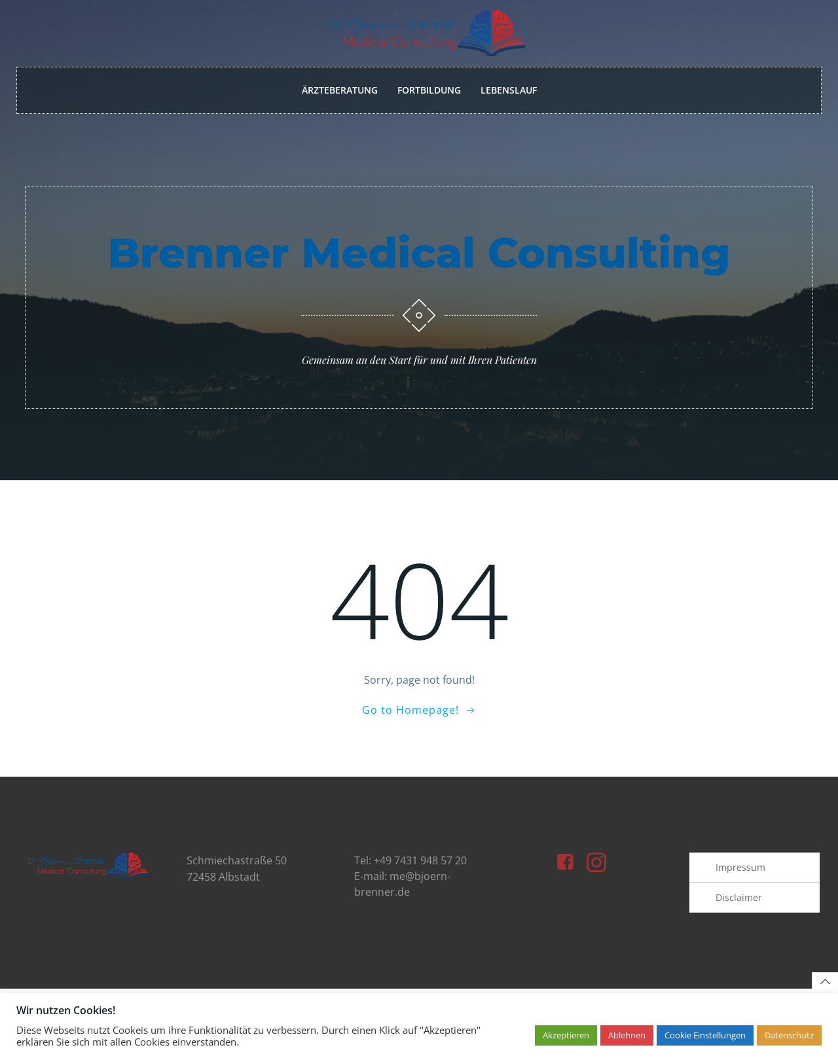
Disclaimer (739, 907)
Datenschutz (789, 1035)
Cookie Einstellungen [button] (705, 1035)
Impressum (741, 877)
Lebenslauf (509, 90)
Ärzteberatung (340, 90)
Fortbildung (429, 90)
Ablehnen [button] (627, 1035)
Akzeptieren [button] (566, 1035)
